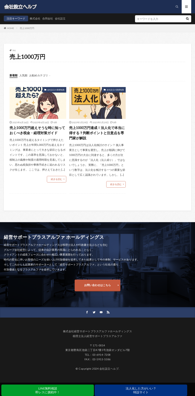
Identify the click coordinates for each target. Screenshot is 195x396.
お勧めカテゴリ (38, 75)
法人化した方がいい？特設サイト (141, 390)
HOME (10, 28)
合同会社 (47, 18)
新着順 (14, 75)
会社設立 (60, 18)
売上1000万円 (27, 28)
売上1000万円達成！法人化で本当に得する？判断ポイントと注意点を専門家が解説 (97, 133)
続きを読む (56, 179)
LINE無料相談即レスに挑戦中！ (47, 390)
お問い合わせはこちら (97, 285)
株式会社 (35, 18)
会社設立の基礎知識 (55, 90)
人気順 (23, 75)
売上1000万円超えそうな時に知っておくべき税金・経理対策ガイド (37, 130)
